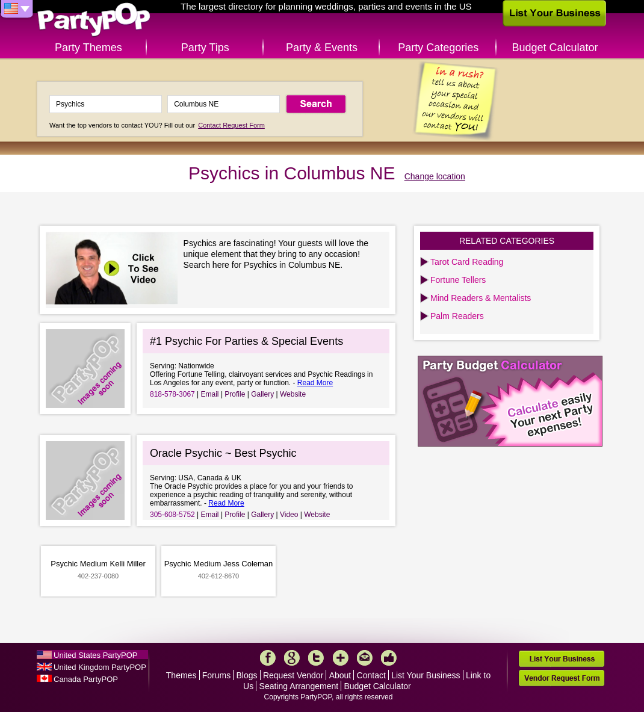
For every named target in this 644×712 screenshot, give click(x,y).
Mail (365, 658)
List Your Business (425, 675)
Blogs (247, 675)
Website (293, 394)
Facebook (268, 658)
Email (210, 394)
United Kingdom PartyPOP (100, 667)
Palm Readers (457, 316)
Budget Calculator (555, 48)
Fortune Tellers (458, 280)
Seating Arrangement (299, 686)
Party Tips (205, 48)
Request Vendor (293, 675)
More (340, 658)
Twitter (316, 658)
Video (289, 514)
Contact (371, 675)
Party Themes (88, 48)
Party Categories (438, 48)
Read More (315, 383)
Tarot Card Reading (466, 262)
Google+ (292, 658)
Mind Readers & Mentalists (480, 298)
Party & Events (322, 48)
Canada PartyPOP (86, 679)
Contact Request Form (231, 125)
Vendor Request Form (561, 678)
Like (389, 658)
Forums (216, 675)
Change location (434, 176)
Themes (181, 675)
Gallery (262, 394)
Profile (234, 394)
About (340, 675)
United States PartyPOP (95, 655)
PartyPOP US (94, 20)
